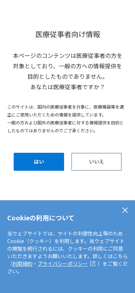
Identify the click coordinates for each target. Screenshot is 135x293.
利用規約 (22, 263)
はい (39, 161)
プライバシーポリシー (62, 263)
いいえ (96, 161)
